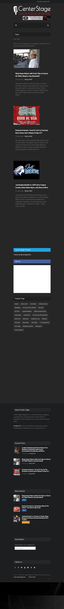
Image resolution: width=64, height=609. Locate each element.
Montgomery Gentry (28, 326)
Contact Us (17, 426)
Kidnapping (17, 307)
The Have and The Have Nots (40, 315)
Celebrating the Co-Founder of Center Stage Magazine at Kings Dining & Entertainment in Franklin (35, 518)
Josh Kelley (34, 322)
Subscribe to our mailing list (25, 545)
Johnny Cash (24, 304)
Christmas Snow (43, 304)
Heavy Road (26, 322)
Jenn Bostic (33, 304)
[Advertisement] (27, 232)
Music (24, 500)
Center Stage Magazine (20, 577)
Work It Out (17, 318)
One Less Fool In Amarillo (29, 307)
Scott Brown (27, 315)
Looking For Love (35, 318)
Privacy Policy (32, 577)
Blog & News (26, 522)
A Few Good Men (19, 330)
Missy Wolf (28, 79)
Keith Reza (25, 318)
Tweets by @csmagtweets (22, 255)
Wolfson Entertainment (40, 311)
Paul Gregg (17, 326)
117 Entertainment (44, 322)
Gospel (16, 304)
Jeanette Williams (27, 311)
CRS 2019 (17, 311)
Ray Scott (40, 307)
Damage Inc (38, 326)
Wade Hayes (18, 315)
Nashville (44, 318)
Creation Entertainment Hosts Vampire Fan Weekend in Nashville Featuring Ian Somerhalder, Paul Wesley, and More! (35, 449)
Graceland (17, 322)
